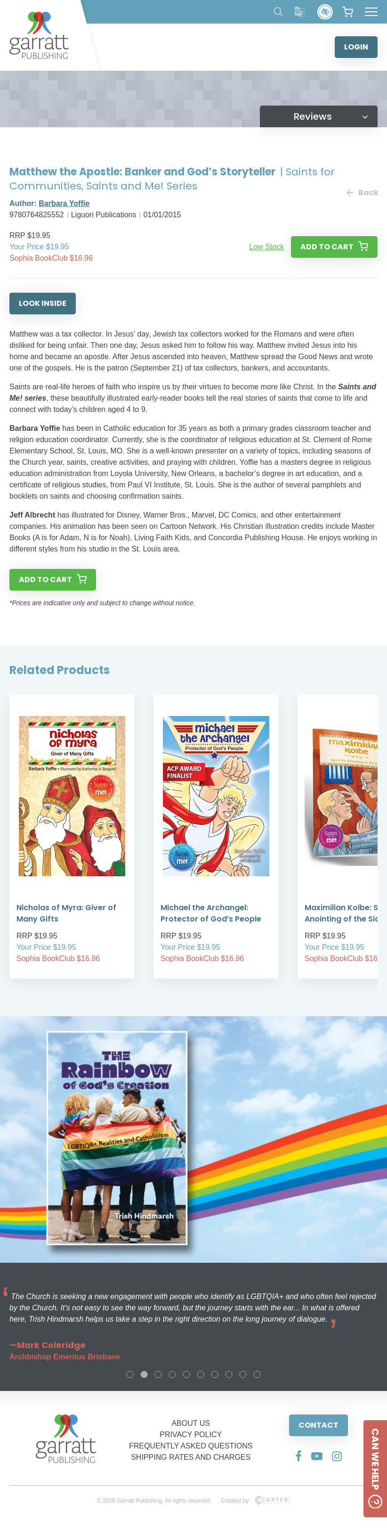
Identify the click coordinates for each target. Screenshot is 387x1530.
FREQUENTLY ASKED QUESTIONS (191, 1446)
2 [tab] (144, 1374)
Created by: (255, 1500)
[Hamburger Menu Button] (371, 12)
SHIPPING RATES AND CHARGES (190, 1457)
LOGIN (356, 46)
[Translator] (300, 12)
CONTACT (318, 1425)
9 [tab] (243, 1374)
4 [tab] (172, 1374)
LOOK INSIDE (42, 303)
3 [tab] (158, 1374)
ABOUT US (190, 1423)
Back (362, 192)
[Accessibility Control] (325, 12)
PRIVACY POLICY (191, 1435)
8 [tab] (229, 1374)
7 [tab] (214, 1374)
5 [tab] (186, 1374)
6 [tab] (200, 1374)
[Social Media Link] (298, 1456)
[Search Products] (278, 11)
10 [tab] (257, 1374)
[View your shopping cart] (347, 12)
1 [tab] (130, 1374)
